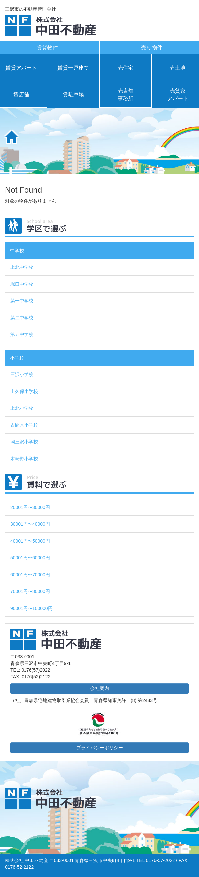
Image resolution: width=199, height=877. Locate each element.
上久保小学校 (24, 391)
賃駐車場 (73, 94)
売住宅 (125, 68)
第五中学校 (21, 334)
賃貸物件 (47, 47)
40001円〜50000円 (30, 541)
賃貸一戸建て (73, 68)
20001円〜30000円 (30, 507)
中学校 (17, 250)
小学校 (17, 358)
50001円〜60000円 (30, 557)
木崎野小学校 (24, 458)
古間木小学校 (24, 425)
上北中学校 (21, 267)
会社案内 (99, 688)
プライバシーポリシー (99, 747)
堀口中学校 (21, 284)
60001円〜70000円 (30, 574)
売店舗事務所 (125, 94)
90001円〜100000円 (31, 608)
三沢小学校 (21, 374)
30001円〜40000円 (30, 524)
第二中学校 (21, 317)
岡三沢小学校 (24, 441)
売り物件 (151, 47)
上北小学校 (21, 408)
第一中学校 (21, 300)
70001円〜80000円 (30, 591)
